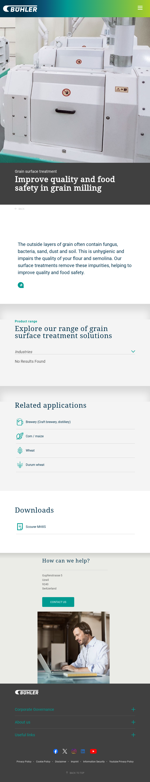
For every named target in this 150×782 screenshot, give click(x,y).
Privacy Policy (24, 761)
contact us (58, 602)
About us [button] (22, 722)
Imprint (75, 761)
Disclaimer (60, 761)
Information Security (94, 761)
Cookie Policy (43, 761)
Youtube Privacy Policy (121, 761)
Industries (75, 351)
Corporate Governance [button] (34, 709)
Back (20, 208)
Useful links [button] (25, 734)
